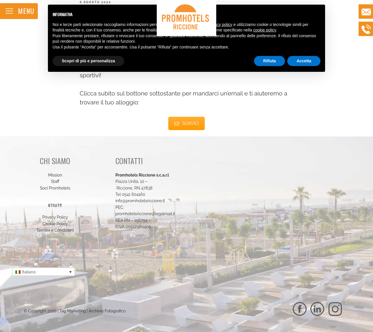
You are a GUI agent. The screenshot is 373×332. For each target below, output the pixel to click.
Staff (55, 181)
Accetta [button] (303, 61)
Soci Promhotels (55, 188)
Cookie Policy (55, 224)
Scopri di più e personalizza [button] (88, 61)
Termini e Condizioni (55, 230)
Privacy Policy (55, 217)
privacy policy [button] (220, 24)
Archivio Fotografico (107, 311)
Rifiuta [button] (269, 61)
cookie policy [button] (264, 30)
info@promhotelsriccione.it (140, 200)
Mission (55, 175)
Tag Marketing (72, 311)
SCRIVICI (186, 123)
